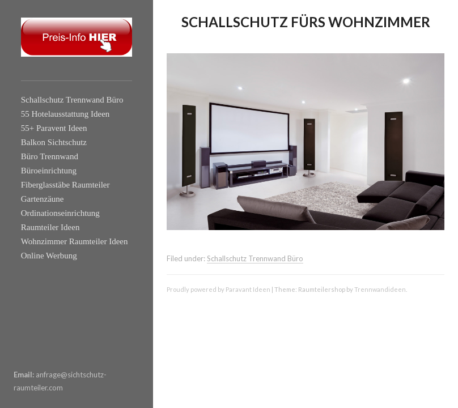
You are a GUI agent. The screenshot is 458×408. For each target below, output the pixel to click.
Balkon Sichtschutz (54, 142)
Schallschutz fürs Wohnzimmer (305, 22)
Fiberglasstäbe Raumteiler (65, 184)
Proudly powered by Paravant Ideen (218, 289)
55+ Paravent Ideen (54, 128)
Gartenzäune (42, 198)
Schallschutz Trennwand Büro (72, 99)
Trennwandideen (380, 289)
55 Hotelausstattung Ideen (65, 113)
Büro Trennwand (49, 156)
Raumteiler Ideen (50, 227)
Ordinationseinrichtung (60, 213)
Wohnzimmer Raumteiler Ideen (74, 241)
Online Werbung (49, 255)
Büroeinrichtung (49, 170)
